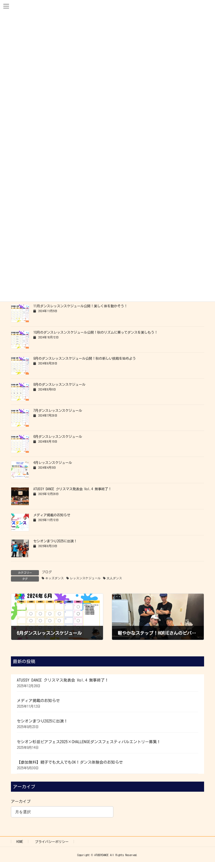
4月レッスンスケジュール (52, 462)
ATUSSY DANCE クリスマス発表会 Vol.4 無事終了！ (72, 489)
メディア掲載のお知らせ (51, 515)
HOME (19, 841)
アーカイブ (21, 801)
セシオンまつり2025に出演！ (55, 541)
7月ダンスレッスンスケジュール (57, 410)
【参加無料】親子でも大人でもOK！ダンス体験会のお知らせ (70, 762)
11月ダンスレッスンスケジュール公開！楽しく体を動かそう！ (80, 306)
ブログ (47, 571)
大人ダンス (114, 578)
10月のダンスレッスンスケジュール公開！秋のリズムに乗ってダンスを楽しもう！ (95, 332)
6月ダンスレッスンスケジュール (57, 436)
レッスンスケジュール (85, 578)
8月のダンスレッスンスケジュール (59, 384)
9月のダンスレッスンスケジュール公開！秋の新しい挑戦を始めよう (84, 358)
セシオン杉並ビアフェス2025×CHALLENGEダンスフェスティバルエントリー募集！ (89, 742)
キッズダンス (54, 578)
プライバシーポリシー (52, 841)
